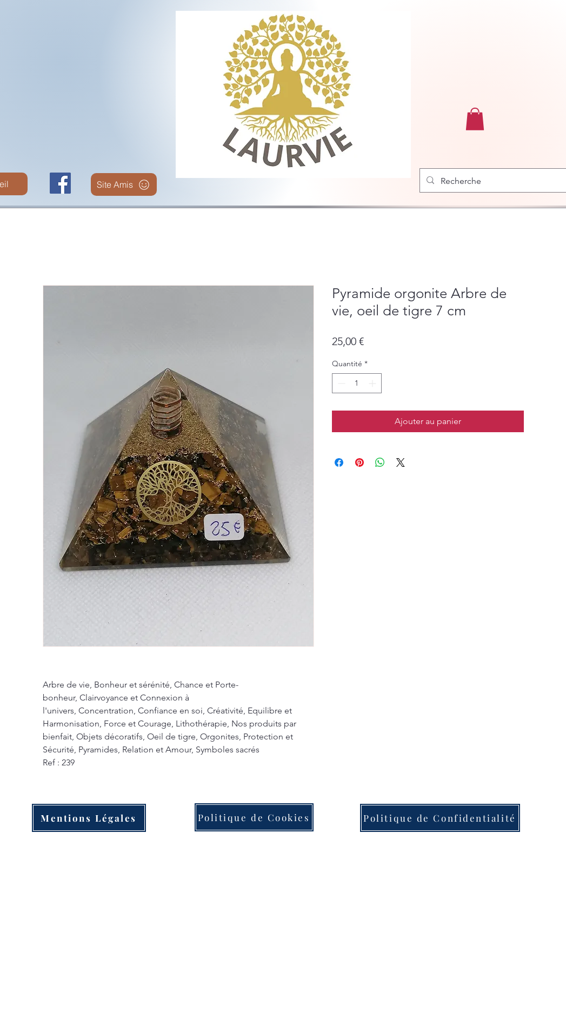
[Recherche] (501, 181)
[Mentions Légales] (89, 817)
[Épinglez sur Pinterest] (359, 462)
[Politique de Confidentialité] (440, 817)
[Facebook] (60, 183)
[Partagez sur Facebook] (338, 462)
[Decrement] (340, 383)
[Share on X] (400, 462)
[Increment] (373, 383)
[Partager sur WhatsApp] (380, 462)
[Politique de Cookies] (254, 817)
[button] (474, 119)
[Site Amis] (124, 184)
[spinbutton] (357, 383)
